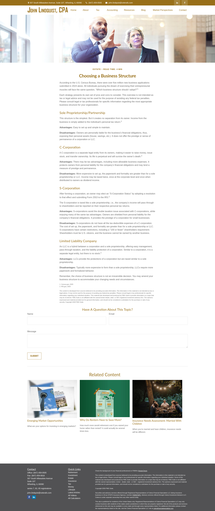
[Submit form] (34, 356)
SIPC (139, 495)
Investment (72, 475)
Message (31, 331)
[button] (74, 10)
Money (71, 487)
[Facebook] (185, 2)
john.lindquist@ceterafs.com (119, 3)
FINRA (134, 495)
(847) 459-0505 (93, 3)
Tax (69, 484)
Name (30, 314)
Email (111, 314)
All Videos (72, 495)
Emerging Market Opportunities (45, 420)
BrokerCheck (142, 471)
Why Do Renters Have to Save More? (101, 419)
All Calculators (74, 498)
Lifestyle (71, 490)
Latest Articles (74, 492)
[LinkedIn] (177, 2)
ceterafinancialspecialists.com (163, 508)
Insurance (72, 481)
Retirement (72, 472)
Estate (71, 478)
